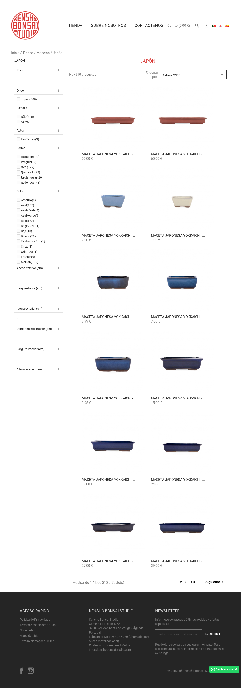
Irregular (28, 162)
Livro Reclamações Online (37, 641)
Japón (19, 61)
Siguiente (215, 582)
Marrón (29, 262)
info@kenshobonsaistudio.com (110, 649)
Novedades (27, 630)
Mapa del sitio (29, 635)
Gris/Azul (29, 251)
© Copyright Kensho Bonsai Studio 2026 (194, 670)
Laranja (28, 257)
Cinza (26, 246)
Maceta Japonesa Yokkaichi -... (109, 154)
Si (26, 122)
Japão (29, 99)
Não (27, 116)
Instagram (31, 670)
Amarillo (28, 200)
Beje (26, 231)
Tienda (75, 25)
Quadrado (30, 172)
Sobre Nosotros (108, 25)
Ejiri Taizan (30, 139)
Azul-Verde (30, 210)
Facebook (21, 670)
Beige (27, 220)
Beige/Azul (30, 226)
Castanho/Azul (33, 241)
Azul (27, 205)
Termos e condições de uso (38, 625)
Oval (27, 167)
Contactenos (149, 25)
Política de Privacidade (35, 619)
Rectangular (33, 177)
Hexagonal (30, 156)
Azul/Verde (30, 215)
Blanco (28, 236)
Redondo (30, 182)
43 (193, 582)
